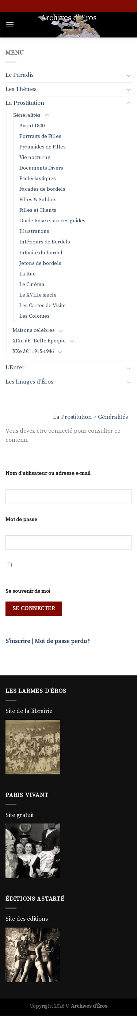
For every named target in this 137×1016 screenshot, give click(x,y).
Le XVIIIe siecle (38, 295)
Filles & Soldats (38, 200)
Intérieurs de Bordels (44, 242)
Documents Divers (41, 168)
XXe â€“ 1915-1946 (33, 351)
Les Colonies (34, 316)
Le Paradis (19, 75)
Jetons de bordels (40, 263)
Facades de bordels (42, 189)
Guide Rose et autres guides (52, 221)
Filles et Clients (37, 210)
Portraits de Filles (40, 136)
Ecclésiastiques (37, 178)
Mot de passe (21, 519)
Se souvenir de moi (27, 591)
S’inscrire (17, 641)
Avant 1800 (32, 126)
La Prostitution (72, 417)
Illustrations (34, 231)
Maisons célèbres (33, 330)
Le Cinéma (32, 284)
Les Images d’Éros (29, 381)
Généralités (113, 417)
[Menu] (9, 24)
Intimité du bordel (40, 253)
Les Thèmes (21, 89)
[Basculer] (129, 75)
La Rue (27, 274)
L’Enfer (14, 367)
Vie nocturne (34, 157)
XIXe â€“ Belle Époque (39, 341)
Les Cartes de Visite (42, 305)
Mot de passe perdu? (62, 641)
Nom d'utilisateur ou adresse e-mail (48, 473)
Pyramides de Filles (42, 147)
